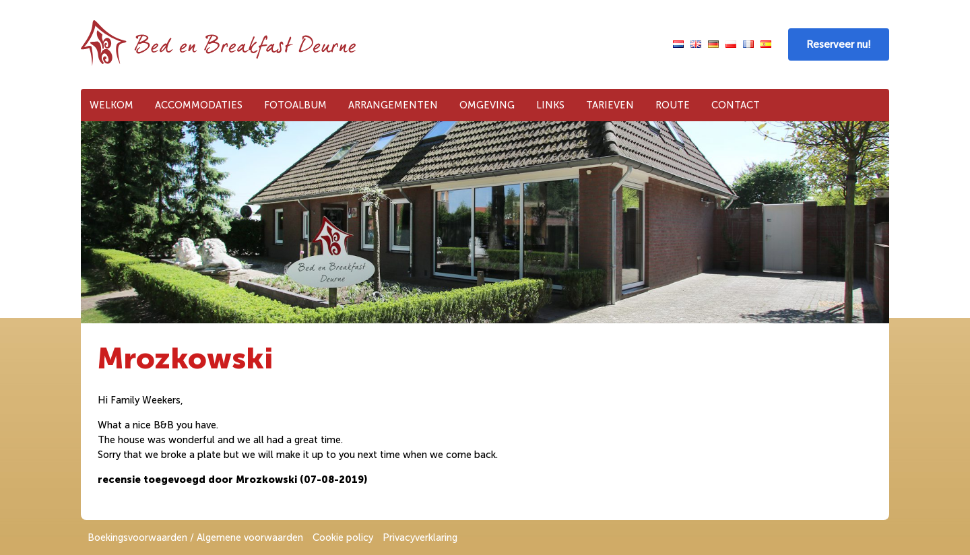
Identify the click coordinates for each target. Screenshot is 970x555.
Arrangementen (393, 105)
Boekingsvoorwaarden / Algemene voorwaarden (195, 537)
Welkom (111, 105)
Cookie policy (343, 537)
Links (550, 105)
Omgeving (487, 105)
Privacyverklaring (420, 537)
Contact (735, 105)
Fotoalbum (295, 105)
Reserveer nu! (838, 44)
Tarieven (610, 105)
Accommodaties (199, 105)
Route (672, 105)
